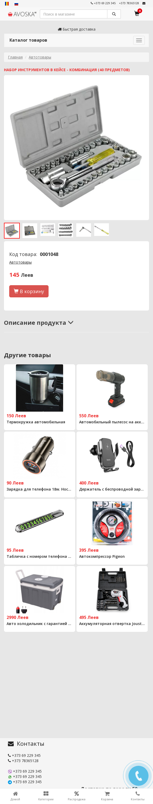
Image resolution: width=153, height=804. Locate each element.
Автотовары (40, 57)
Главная (15, 57)
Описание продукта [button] (39, 322)
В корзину (29, 291)
